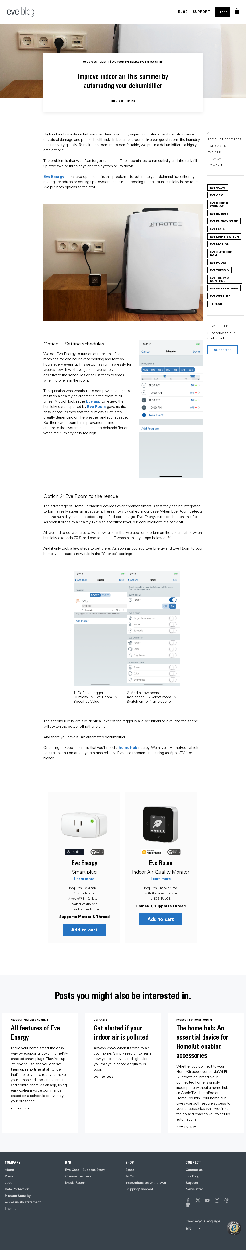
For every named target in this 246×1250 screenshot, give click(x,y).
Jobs (8, 1182)
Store (222, 12)
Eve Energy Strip (224, 221)
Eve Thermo (219, 270)
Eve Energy (53, 176)
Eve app (93, 401)
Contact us (194, 1169)
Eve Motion (219, 244)
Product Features (224, 139)
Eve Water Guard (224, 288)
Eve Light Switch (224, 236)
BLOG (183, 11)
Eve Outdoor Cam (221, 253)
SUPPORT (201, 11)
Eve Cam (216, 195)
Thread (216, 304)
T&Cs (129, 1176)
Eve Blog (192, 1176)
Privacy (214, 158)
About (9, 1169)
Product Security (18, 1195)
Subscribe (222, 350)
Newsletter (194, 1189)
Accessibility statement (23, 1202)
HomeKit (215, 165)
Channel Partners (78, 1176)
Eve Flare (217, 229)
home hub (128, 747)
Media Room (75, 1182)
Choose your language (203, 1221)
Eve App (214, 152)
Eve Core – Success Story (85, 1169)
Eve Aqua (217, 187)
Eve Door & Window (219, 204)
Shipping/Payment (139, 1189)
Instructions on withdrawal (145, 1182)
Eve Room (96, 406)
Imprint (10, 1208)
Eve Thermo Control (219, 279)
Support (192, 1182)
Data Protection (17, 1189)
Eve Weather (220, 296)
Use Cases (216, 146)
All (210, 133)
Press (9, 1176)
